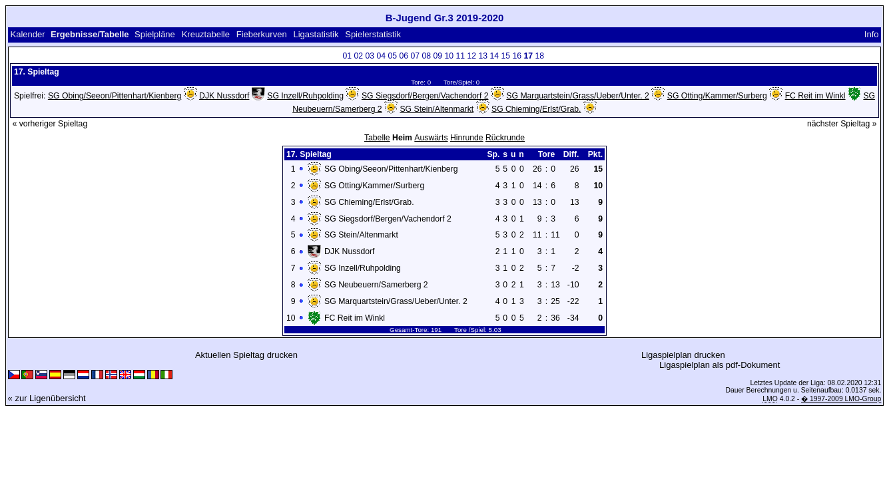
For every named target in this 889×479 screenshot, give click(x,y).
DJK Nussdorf (224, 95)
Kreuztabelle (206, 34)
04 (381, 56)
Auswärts (430, 137)
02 (359, 56)
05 (393, 56)
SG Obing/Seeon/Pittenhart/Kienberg (114, 95)
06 (404, 56)
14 (494, 56)
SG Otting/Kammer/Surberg (717, 95)
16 (517, 56)
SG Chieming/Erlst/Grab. (536, 109)
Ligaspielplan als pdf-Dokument (719, 365)
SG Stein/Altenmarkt (436, 109)
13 (483, 56)
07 (415, 56)
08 (427, 56)
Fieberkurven (261, 34)
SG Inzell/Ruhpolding (305, 95)
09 (438, 56)
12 (472, 56)
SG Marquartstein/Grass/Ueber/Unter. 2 (577, 95)
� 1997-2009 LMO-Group (841, 398)
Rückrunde (505, 137)
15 (506, 56)
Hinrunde (466, 137)
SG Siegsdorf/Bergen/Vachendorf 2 (425, 95)
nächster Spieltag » (842, 123)
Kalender (27, 34)
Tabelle (377, 137)
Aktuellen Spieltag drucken (246, 355)
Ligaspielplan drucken (683, 355)
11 (460, 56)
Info (871, 34)
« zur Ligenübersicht (47, 398)
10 (449, 56)
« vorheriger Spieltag (49, 123)
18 (540, 56)
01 (347, 56)
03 (370, 56)
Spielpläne (155, 34)
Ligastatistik (315, 34)
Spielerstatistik (373, 34)
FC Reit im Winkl (815, 95)
